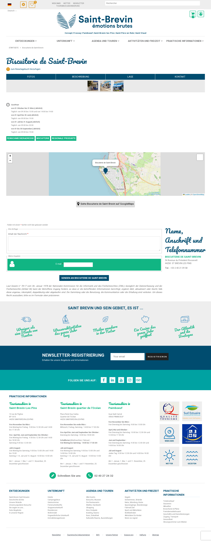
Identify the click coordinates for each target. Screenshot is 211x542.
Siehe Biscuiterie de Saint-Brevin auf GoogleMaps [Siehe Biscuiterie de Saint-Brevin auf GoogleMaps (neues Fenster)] (107, 204)
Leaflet (186, 194)
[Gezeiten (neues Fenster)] (192, 457)
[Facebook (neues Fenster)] (104, 380)
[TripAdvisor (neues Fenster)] (138, 380)
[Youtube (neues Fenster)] (121, 380)
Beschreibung (80, 77)
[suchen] (153, 3)
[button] (193, 14)
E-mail (59, 263)
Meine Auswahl (35, 2)
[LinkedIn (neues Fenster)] (112, 380)
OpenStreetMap (198, 194)
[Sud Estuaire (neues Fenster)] (192, 411)
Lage (130, 77)
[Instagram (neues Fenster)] (130, 380)
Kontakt (180, 77)
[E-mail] (78, 264)
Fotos (31, 77)
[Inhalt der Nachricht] (84, 243)
